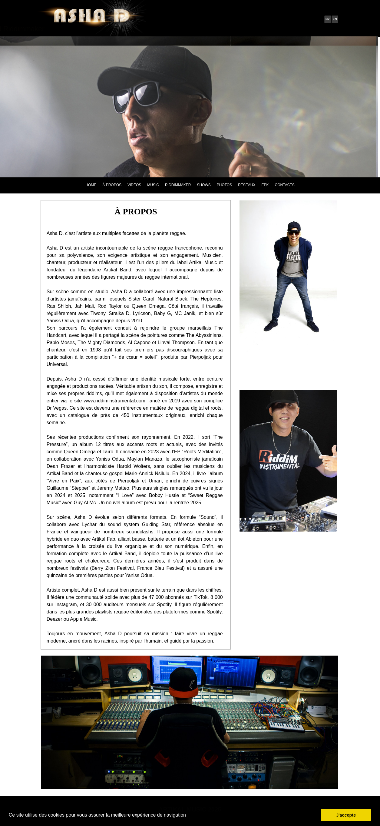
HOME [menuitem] (90, 185)
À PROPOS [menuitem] (111, 185)
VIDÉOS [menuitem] (134, 185)
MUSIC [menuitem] (153, 185)
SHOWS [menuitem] (203, 185)
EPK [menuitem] (265, 185)
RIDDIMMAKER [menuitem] (178, 185)
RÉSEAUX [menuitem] (246, 185)
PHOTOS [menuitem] (224, 185)
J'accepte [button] (346, 815)
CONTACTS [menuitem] (285, 185)
